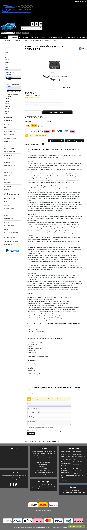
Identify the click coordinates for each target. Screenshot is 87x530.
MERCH (6, 124)
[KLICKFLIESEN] (34, 37)
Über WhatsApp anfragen (74, 141)
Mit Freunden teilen (56, 141)
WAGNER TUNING (9, 208)
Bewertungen (38, 144)
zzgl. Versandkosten (35, 95)
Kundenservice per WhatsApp (65, 464)
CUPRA (7, 55)
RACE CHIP (7, 176)
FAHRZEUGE (7, 47)
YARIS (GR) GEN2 (10, 75)
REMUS (6, 229)
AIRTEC (9, 89)
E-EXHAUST (7, 215)
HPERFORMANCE (9, 134)
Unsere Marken (77, 461)
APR (5, 179)
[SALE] (43, 37)
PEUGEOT (8, 103)
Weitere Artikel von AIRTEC (35, 331)
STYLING (9, 96)
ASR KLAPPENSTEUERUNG (11, 145)
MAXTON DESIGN (9, 169)
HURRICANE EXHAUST (10, 138)
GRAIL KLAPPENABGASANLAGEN (11, 194)
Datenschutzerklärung (66, 475)
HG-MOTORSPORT (9, 152)
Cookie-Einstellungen (66, 456)
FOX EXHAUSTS (8, 219)
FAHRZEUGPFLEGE (9, 165)
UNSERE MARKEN (9, 244)
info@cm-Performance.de (75, 493)
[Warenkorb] (40, 24)
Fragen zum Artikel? (33, 330)
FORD (6, 57)
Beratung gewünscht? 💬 (76, 526)
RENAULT (8, 106)
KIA (6, 65)
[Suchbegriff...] (32, 28)
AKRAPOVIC (7, 212)
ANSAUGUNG (10, 82)
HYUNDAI (8, 62)
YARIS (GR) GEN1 (10, 72)
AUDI (6, 50)
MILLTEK (6, 222)
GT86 (7, 99)
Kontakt (75, 468)
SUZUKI (7, 111)
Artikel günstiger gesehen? (33, 116)
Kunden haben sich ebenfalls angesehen (49, 441)
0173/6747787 (46, 470)
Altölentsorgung (65, 451)
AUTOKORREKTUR (9, 198)
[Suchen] (40, 28)
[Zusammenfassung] (49, 412)
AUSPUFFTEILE (10, 79)
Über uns (76, 459)
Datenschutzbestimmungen (44, 431)
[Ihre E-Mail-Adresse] (49, 408)
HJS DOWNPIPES (9, 148)
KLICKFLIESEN (8, 121)
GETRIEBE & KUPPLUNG (13, 84)
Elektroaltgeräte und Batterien (66, 460)
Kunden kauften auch (31, 441)
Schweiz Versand (78, 475)
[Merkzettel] (32, 24)
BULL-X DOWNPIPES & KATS (12, 232)
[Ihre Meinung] (49, 422)
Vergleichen (29, 118)
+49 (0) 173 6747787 (74, 490)
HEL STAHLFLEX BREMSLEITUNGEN (9, 236)
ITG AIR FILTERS (8, 172)
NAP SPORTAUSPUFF (10, 225)
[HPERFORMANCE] (69, 37)
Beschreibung (29, 144)
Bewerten (44, 118)
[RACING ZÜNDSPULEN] (54, 37)
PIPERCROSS (8, 155)
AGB (61, 477)
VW (6, 113)
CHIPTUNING (8, 117)
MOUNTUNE (7, 186)
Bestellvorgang (64, 454)
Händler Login (43, 481)
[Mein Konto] (36, 24)
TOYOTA (7, 70)
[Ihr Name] (49, 404)
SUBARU (7, 108)
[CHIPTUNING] (23, 37)
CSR (5, 201)
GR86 (7, 101)
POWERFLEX (7, 183)
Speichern (31, 433)
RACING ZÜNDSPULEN (10, 131)
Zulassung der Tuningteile (77, 465)
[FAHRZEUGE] (13, 37)
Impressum (63, 480)
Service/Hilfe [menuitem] (80, 1)
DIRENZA (6, 189)
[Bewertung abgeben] (49, 417)
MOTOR (9, 86)
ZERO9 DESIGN (8, 158)
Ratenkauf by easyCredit (64, 469)
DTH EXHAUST (8, 141)
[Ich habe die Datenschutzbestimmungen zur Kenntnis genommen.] (28, 430)
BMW (6, 52)
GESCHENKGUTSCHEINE (11, 241)
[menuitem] (32, 28)
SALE (5, 128)
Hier (35, 485)
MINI (6, 67)
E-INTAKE (7, 162)
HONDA (7, 60)
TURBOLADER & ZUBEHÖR (13, 94)
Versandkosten (39, 527)
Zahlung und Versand (77, 472)
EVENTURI (7, 205)
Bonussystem (77, 451)
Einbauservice (77, 454)
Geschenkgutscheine (79, 456)
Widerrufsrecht (64, 472)
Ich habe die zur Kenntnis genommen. (48, 431)
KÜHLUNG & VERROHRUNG (13, 92)
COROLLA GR (9, 77)
